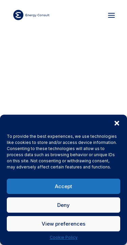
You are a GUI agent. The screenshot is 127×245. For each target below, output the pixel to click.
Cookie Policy (64, 237)
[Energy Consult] (31, 15)
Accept (63, 186)
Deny (63, 205)
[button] (116, 123)
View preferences (63, 223)
